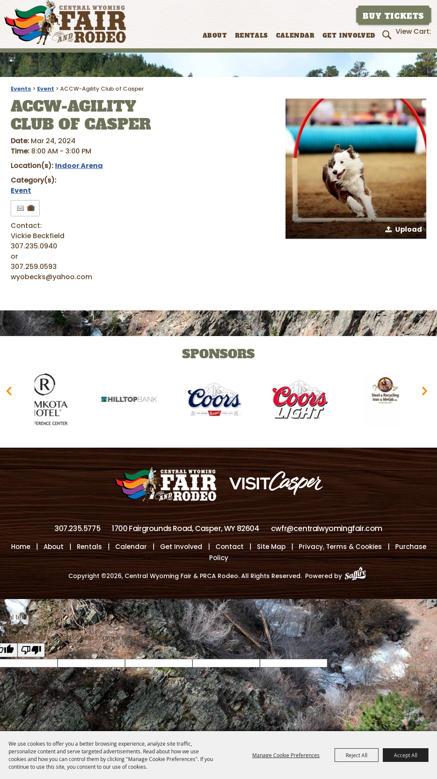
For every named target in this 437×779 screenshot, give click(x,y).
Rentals (251, 35)
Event (45, 89)
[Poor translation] (31, 650)
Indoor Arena (79, 166)
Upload (408, 229)
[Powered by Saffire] (358, 576)
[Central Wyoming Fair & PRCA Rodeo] (65, 22)
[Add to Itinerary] (31, 208)
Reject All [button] (356, 755)
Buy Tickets (393, 16)
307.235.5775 (77, 528)
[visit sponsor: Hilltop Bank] (133, 401)
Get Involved (349, 35)
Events (21, 89)
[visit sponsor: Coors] (219, 401)
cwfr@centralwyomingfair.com (326, 528)
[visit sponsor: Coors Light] (304, 401)
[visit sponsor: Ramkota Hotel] (48, 401)
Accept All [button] (405, 755)
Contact (230, 546)
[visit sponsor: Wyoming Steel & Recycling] (389, 401)
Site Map (271, 546)
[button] (356, 168)
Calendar (295, 35)
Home (20, 546)
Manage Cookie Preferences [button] (286, 755)
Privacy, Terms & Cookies (340, 546)
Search (388, 34)
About (215, 35)
